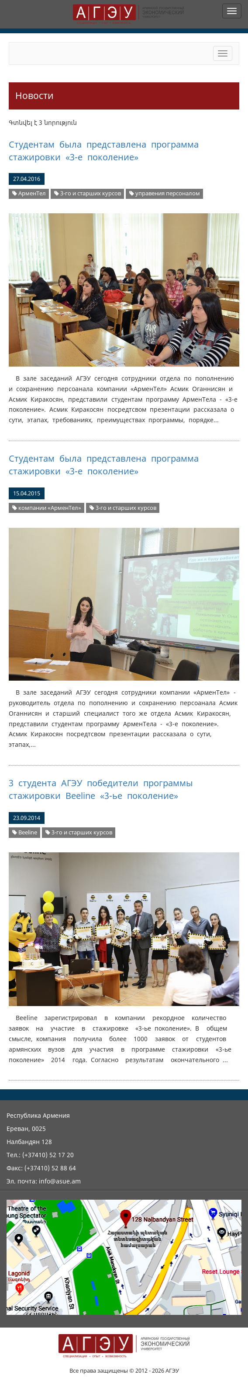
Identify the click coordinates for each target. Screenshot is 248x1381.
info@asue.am (60, 1181)
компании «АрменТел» (46, 508)
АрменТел (29, 193)
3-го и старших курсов (87, 193)
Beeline (24, 832)
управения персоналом (164, 193)
